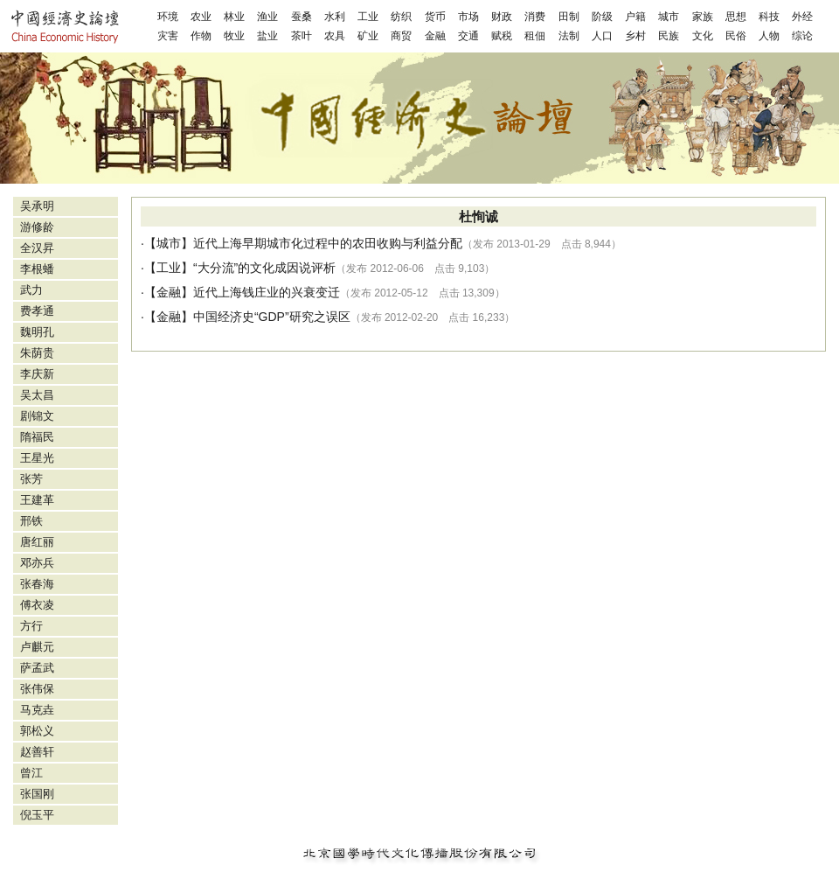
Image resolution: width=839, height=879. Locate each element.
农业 (201, 16)
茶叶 (301, 36)
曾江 (31, 772)
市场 (468, 16)
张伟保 (37, 688)
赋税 (501, 36)
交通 (468, 36)
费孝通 (37, 310)
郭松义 (37, 730)
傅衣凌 (37, 604)
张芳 (31, 478)
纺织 (401, 16)
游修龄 (37, 227)
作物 (201, 36)
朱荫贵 (37, 352)
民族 (668, 36)
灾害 (167, 36)
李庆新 (37, 373)
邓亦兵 (37, 562)
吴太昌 (37, 394)
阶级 (602, 16)
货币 (435, 16)
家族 (702, 16)
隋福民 (37, 436)
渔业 (267, 16)
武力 (31, 289)
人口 (602, 36)
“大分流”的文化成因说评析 (264, 268)
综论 (802, 36)
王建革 (37, 499)
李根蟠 (37, 269)
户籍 (635, 16)
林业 (234, 16)
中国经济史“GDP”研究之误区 (271, 317)
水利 (334, 16)
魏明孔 (37, 331)
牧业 (234, 36)
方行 (31, 625)
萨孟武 (37, 667)
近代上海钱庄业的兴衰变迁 (266, 292)
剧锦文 (37, 415)
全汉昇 (37, 248)
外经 (802, 16)
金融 (435, 36)
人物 (769, 36)
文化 (702, 36)
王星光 (37, 457)
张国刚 (37, 793)
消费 (534, 16)
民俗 (735, 36)
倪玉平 (37, 814)
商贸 (401, 36)
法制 (568, 36)
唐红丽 (37, 541)
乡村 (635, 36)
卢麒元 (37, 646)
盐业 (267, 36)
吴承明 (37, 206)
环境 (167, 16)
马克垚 (37, 709)
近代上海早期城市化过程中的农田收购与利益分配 (327, 243)
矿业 (367, 36)
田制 (568, 16)
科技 (769, 16)
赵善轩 (37, 751)
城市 (668, 16)
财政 (501, 16)
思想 (735, 16)
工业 (367, 16)
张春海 (37, 583)
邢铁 (31, 520)
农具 (334, 36)
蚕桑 (301, 16)
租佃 (534, 36)
